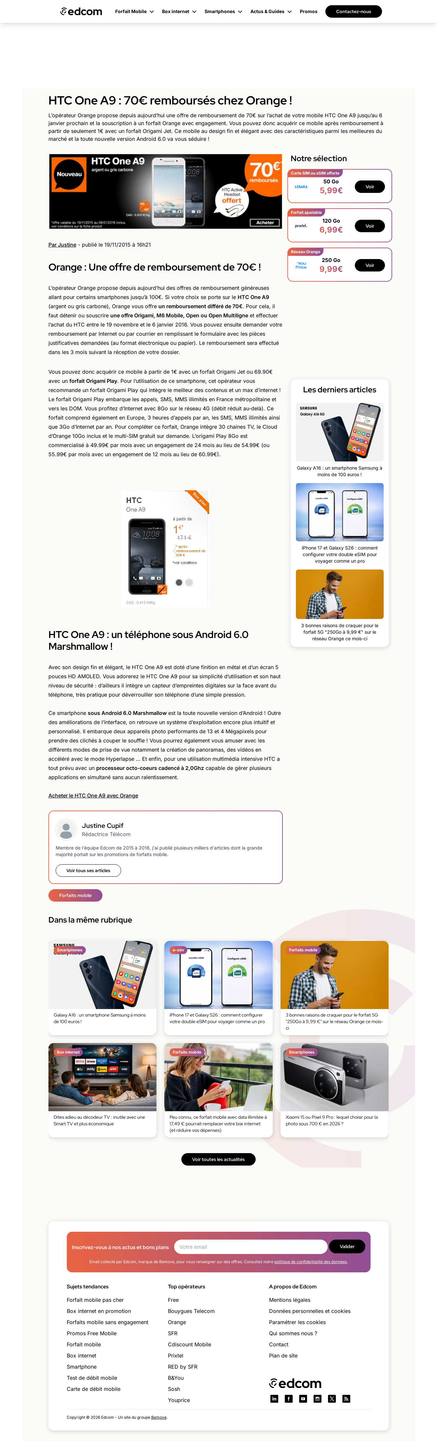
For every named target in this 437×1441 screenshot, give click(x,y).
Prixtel (175, 1355)
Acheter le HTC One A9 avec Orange (93, 795)
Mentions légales (289, 1300)
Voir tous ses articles (88, 870)
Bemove (159, 1417)
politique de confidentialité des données (310, 1261)
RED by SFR (182, 1366)
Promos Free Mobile (92, 1333)
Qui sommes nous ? (293, 1333)
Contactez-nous (353, 11)
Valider (347, 1246)
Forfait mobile (84, 1344)
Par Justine (62, 244)
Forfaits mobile (75, 895)
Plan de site (283, 1355)
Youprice (179, 1400)
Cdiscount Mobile (189, 1344)
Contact (278, 1344)
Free (173, 1300)
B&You (176, 1378)
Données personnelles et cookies (310, 1311)
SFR (172, 1333)
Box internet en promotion (99, 1311)
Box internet (81, 1355)
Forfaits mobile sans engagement (107, 1322)
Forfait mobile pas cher (95, 1300)
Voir (370, 187)
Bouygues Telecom (191, 1311)
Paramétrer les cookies (297, 1322)
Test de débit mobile (92, 1378)
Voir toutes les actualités (218, 1159)
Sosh (174, 1389)
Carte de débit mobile (93, 1389)
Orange (177, 1322)
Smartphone (82, 1366)
